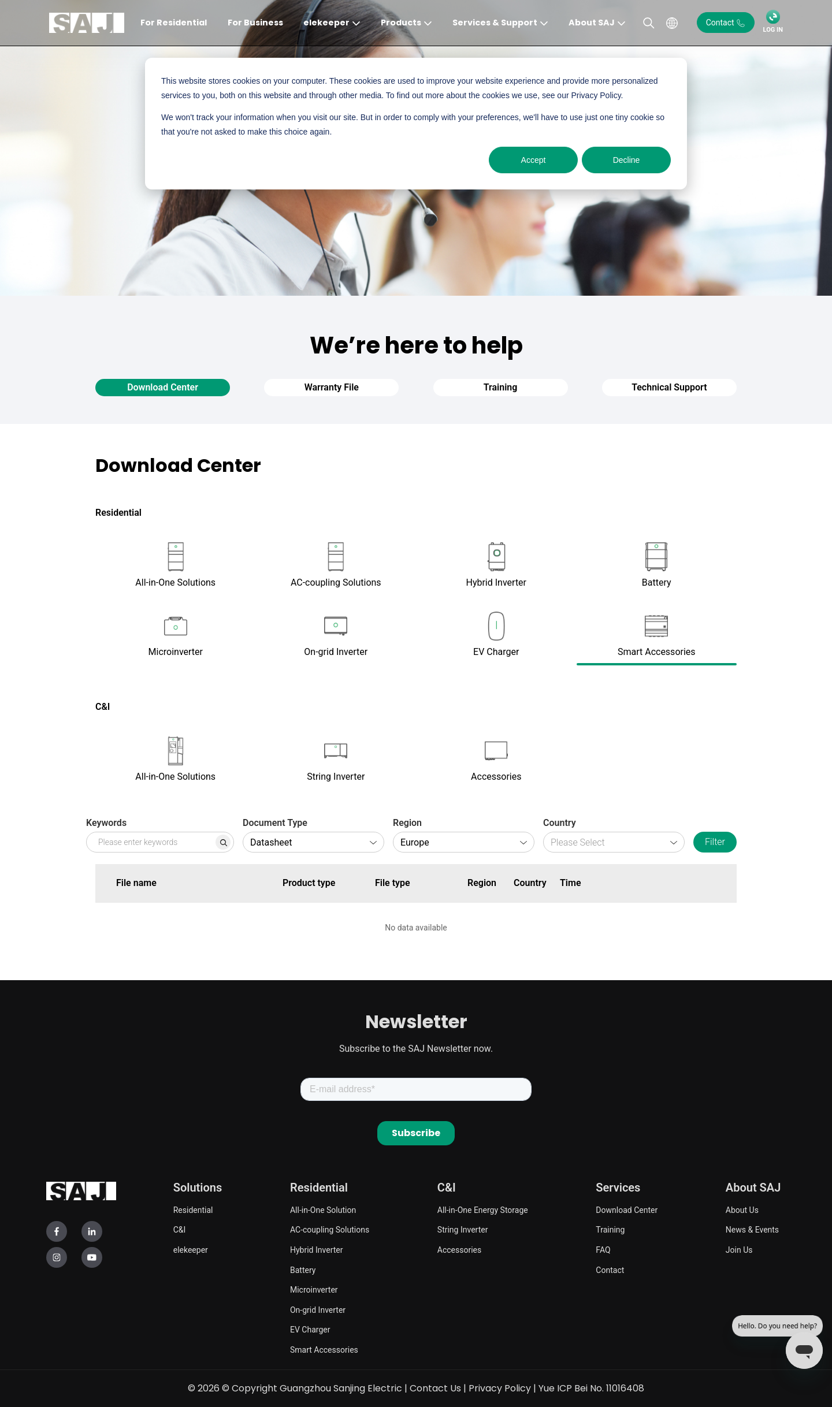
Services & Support (494, 22)
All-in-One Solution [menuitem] (323, 1210)
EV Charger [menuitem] (310, 1329)
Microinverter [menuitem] (314, 1289)
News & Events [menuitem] (752, 1229)
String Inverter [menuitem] (462, 1229)
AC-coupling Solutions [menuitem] (329, 1229)
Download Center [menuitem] (627, 1210)
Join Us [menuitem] (739, 1250)
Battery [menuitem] (302, 1270)
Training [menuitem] (610, 1229)
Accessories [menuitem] (459, 1250)
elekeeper (326, 22)
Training (501, 387)
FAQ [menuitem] (603, 1250)
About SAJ (592, 22)
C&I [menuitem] (179, 1229)
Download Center (162, 387)
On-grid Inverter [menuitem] (318, 1310)
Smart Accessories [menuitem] (324, 1349)
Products (401, 22)
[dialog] (416, 123)
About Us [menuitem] (742, 1210)
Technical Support (669, 387)
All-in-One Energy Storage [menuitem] (482, 1210)
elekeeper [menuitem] (190, 1250)
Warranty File (331, 387)
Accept (533, 160)
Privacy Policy (500, 1388)
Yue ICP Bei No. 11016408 (591, 1388)
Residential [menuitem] (193, 1210)
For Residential (173, 22)
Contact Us (435, 1388)
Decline (626, 160)
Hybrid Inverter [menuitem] (316, 1250)
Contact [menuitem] (610, 1270)
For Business (255, 22)
